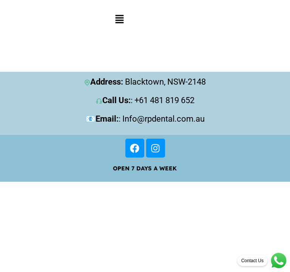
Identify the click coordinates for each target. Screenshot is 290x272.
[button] (119, 18)
